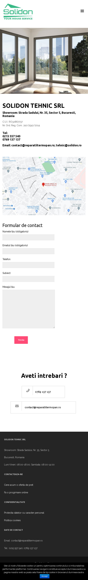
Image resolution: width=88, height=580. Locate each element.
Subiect (28, 278)
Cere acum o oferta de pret (18, 485)
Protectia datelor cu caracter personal (24, 512)
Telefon (28, 264)
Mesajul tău (28, 309)
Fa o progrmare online (16, 492)
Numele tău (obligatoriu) (28, 236)
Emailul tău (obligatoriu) (28, 250)
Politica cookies (12, 520)
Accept (45, 576)
